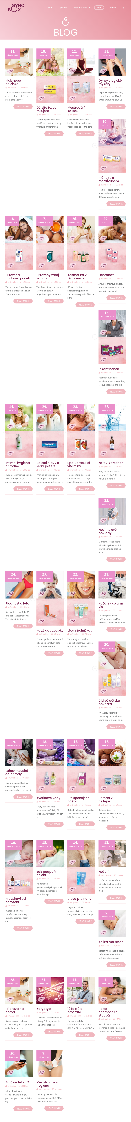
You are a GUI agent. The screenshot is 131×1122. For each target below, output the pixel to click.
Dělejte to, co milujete (46, 109)
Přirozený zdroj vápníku (47, 276)
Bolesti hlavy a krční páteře (47, 464)
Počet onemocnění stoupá (108, 1012)
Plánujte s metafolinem (109, 179)
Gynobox (63, 7)
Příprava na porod (14, 1010)
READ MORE (23, 106)
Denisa (13, 87)
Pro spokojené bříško (78, 799)
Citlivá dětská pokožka (109, 702)
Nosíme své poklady (108, 531)
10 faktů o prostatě (74, 1010)
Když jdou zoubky (49, 630)
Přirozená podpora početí (17, 276)
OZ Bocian (107, 875)
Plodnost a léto (17, 603)
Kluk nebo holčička (13, 82)
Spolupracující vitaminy (78, 464)
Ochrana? (106, 275)
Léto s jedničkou (79, 630)
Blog (99, 7)
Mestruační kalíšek (76, 109)
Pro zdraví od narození (15, 900)
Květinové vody (48, 798)
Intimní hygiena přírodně (17, 464)
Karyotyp (43, 1009)
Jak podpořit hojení (46, 873)
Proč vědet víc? (17, 1082)
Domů (49, 7)
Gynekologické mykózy (110, 82)
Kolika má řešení (111, 942)
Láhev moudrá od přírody (16, 772)
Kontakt (112, 7)
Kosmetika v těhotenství (77, 276)
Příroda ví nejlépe (106, 799)
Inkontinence (109, 369)
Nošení (104, 872)
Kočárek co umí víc (111, 605)
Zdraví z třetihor (111, 463)
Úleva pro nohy (79, 899)
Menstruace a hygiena (47, 1084)
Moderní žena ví (82, 7)
